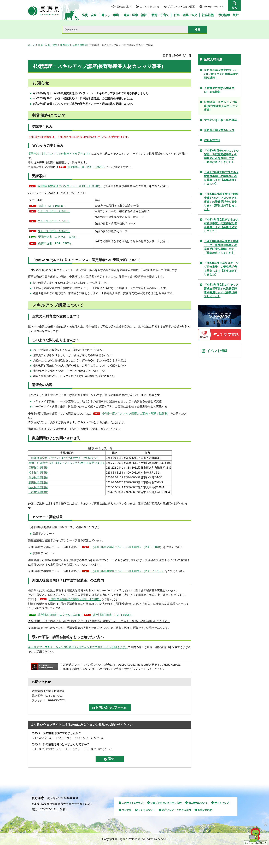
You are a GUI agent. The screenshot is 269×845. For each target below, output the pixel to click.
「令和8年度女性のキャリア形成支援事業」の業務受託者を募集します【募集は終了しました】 (221, 290)
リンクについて (146, 809)
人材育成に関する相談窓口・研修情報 (219, 90)
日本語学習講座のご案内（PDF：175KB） (75, 599)
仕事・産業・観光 (47, 45)
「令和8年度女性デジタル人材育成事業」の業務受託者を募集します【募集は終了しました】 (221, 225)
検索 (234, 7)
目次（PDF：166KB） (52, 205)
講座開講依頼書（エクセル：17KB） (60, 614)
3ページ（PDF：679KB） (54, 231)
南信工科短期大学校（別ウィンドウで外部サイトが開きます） (66, 462)
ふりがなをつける (149, 6)
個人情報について (198, 802)
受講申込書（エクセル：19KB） (58, 236)
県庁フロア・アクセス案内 (176, 809)
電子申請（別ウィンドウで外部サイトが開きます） (59, 153)
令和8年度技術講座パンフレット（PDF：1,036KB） (70, 186)
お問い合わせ (205, 809)
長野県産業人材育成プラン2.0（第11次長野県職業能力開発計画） (221, 74)
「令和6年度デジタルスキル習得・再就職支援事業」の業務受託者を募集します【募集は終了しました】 (221, 156)
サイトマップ (221, 802)
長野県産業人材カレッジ (219, 130)
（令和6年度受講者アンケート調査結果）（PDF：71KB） (127, 547)
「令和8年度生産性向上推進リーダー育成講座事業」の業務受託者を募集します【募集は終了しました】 (221, 247)
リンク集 (126, 809)
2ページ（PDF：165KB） (54, 221)
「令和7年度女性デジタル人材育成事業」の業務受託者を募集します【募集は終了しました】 (221, 178)
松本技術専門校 (38, 472)
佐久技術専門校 (38, 487)
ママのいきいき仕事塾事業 (220, 120)
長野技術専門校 (38, 467)
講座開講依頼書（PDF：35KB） (112, 614)
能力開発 (65, 45)
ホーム (31, 45)
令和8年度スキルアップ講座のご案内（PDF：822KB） (136, 413)
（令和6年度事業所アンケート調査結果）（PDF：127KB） (127, 571)
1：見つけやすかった (48, 749)
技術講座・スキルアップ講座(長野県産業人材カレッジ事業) (221, 106)
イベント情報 (217, 351)
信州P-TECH (212, 140)
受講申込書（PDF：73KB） (55, 243)
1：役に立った (44, 738)
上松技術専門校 (38, 492)
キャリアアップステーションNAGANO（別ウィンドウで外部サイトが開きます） (78, 647)
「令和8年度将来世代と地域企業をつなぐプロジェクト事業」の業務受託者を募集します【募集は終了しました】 (221, 202)
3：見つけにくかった (100, 749)
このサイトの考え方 (132, 802)
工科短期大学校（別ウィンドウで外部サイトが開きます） (64, 457)
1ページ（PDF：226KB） (54, 211)
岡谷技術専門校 (38, 477)
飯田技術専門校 (38, 482)
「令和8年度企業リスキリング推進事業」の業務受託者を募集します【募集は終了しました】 (221, 269)
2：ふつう (65, 738)
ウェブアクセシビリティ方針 (166, 802)
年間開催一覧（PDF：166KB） (87, 166)
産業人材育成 (79, 45)
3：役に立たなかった (91, 738)
